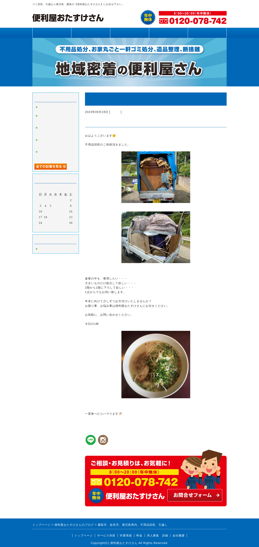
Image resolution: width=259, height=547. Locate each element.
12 (50, 211)
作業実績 (129, 33)
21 (61, 217)
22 (66, 217)
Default (115, 112)
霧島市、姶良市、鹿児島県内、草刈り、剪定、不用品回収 (56, 119)
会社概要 (179, 535)
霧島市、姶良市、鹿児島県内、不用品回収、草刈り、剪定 (56, 131)
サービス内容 (91, 33)
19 (50, 217)
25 (45, 222)
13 (55, 211)
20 (55, 217)
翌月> (64, 228)
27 (55, 222)
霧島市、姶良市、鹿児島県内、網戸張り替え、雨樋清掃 (56, 143)
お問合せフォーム (207, 33)
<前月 (47, 228)
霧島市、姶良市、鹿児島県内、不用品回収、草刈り (56, 155)
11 (45, 211)
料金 (168, 33)
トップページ (52, 33)
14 (61, 211)
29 (66, 222)
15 (66, 211)
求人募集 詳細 (157, 535)
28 (61, 222)
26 (50, 222)
